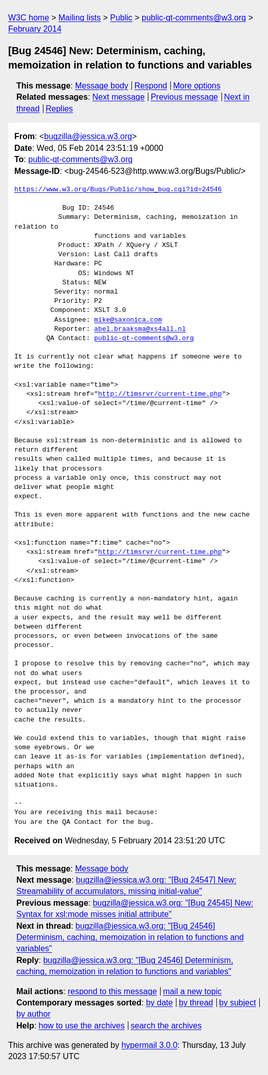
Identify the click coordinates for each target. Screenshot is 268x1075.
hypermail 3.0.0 (149, 1045)
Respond (151, 85)
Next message (119, 97)
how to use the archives (82, 1025)
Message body (101, 85)
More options (197, 85)
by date (159, 1002)
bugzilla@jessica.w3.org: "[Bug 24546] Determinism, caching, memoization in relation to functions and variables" (130, 937)
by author (33, 1014)
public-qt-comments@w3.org (194, 17)
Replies (59, 108)
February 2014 (34, 29)
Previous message (184, 97)
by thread (196, 1002)
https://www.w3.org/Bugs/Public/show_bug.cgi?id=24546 (118, 189)
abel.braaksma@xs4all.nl (140, 329)
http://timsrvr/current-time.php (160, 394)
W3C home (28, 17)
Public (121, 17)
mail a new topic (192, 991)
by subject (237, 1002)
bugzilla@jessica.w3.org (88, 136)
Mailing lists (79, 17)
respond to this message (112, 991)
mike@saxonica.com (128, 320)
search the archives (166, 1025)
